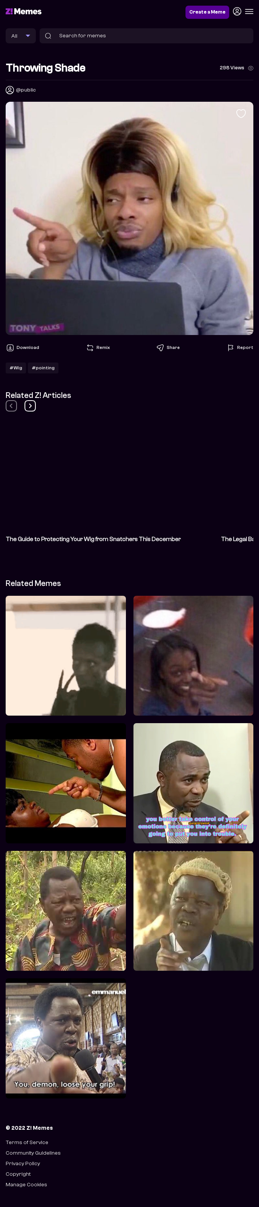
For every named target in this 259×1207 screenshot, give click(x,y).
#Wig (15, 367)
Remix (98, 347)
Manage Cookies (26, 1184)
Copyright (18, 1174)
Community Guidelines (33, 1153)
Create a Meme (207, 12)
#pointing (43, 367)
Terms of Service (27, 1142)
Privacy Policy (23, 1163)
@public (26, 90)
